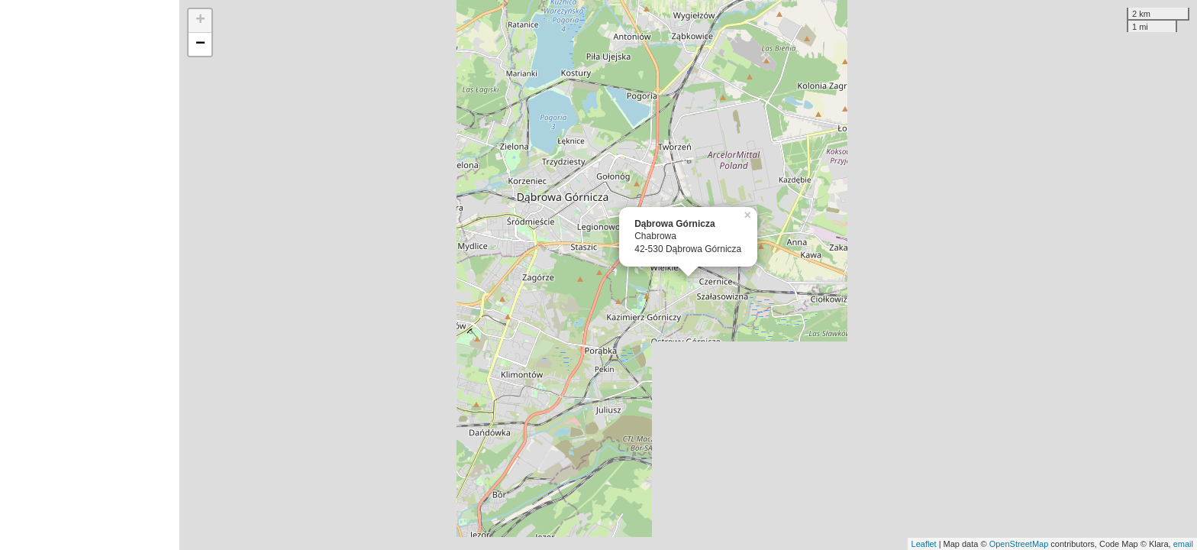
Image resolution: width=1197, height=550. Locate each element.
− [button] (200, 44)
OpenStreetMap (1019, 543)
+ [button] (200, 20)
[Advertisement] (89, 275)
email (1183, 543)
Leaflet (924, 543)
